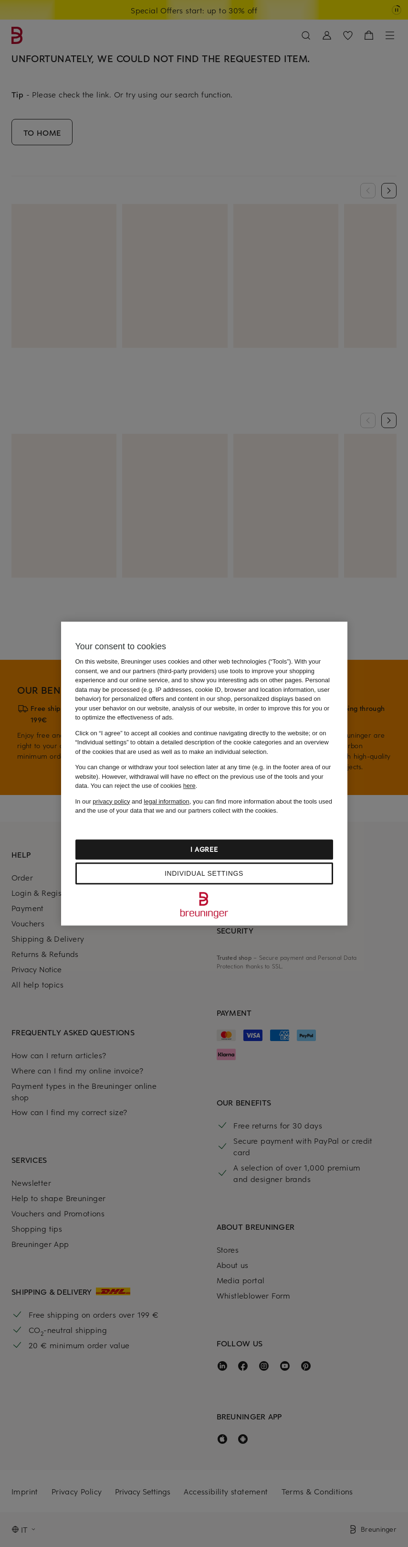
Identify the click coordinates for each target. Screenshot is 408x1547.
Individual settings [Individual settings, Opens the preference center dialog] (204, 873)
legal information (166, 801)
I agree (204, 849)
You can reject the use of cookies (143, 785)
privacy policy (111, 801)
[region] (204, 773)
